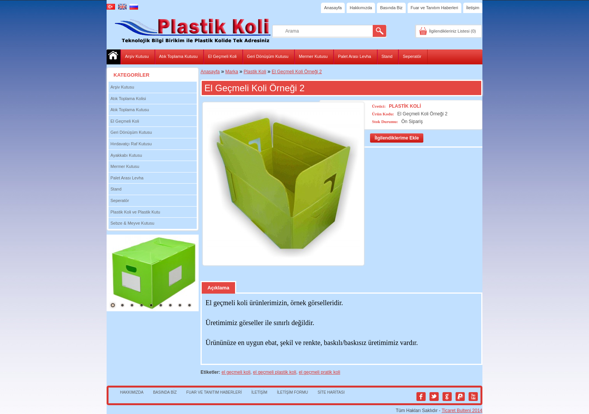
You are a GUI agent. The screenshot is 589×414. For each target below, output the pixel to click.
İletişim (472, 7)
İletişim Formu (292, 392)
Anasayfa (333, 7)
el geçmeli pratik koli (319, 372)
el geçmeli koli (236, 372)
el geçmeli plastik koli (274, 372)
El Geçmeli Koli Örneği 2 (297, 71)
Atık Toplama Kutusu (178, 56)
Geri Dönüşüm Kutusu (267, 56)
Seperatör (412, 56)
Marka (231, 71)
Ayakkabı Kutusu (126, 155)
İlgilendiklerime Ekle (397, 138)
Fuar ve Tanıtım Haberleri (434, 7)
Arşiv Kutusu (137, 56)
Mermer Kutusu (313, 56)
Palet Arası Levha (354, 56)
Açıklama (218, 288)
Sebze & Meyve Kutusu (132, 223)
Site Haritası (331, 392)
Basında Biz (391, 7)
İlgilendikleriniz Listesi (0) (452, 31)
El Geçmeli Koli (222, 56)
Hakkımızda (361, 7)
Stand (387, 56)
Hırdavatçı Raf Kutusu (131, 143)
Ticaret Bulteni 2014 (462, 410)
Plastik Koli (254, 71)
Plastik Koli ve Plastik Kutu (135, 212)
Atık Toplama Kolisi (128, 98)
